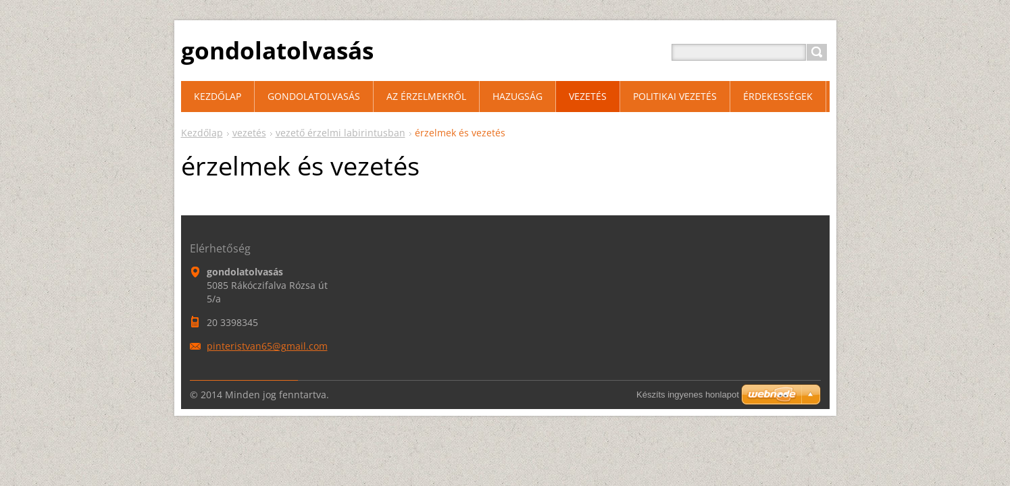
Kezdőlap (202, 132)
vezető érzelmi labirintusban (340, 132)
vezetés (249, 132)
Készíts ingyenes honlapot (687, 394)
